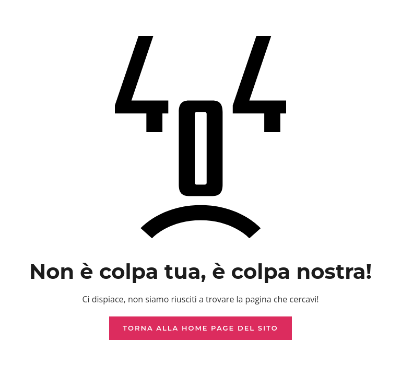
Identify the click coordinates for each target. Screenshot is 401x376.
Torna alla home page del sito (200, 328)
